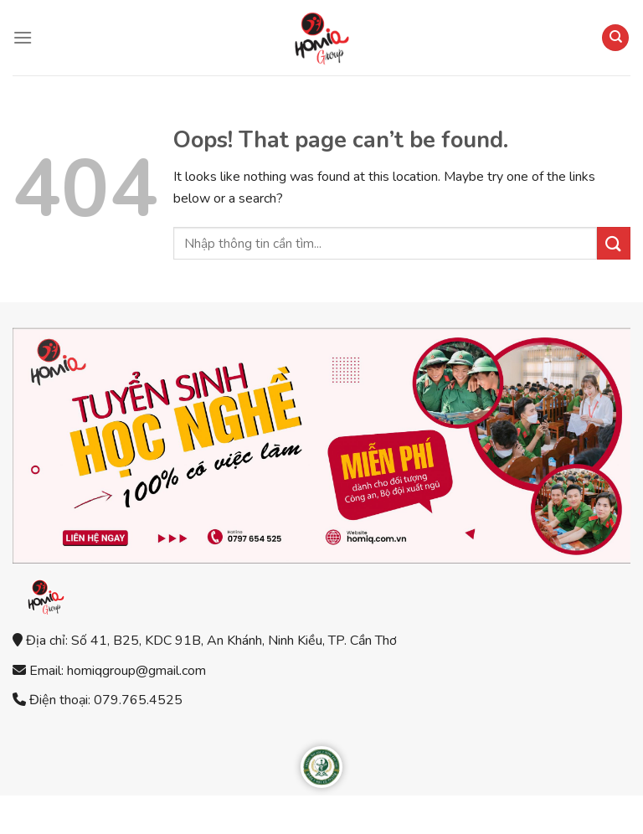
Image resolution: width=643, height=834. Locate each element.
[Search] (615, 38)
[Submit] (613, 243)
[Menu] (23, 37)
